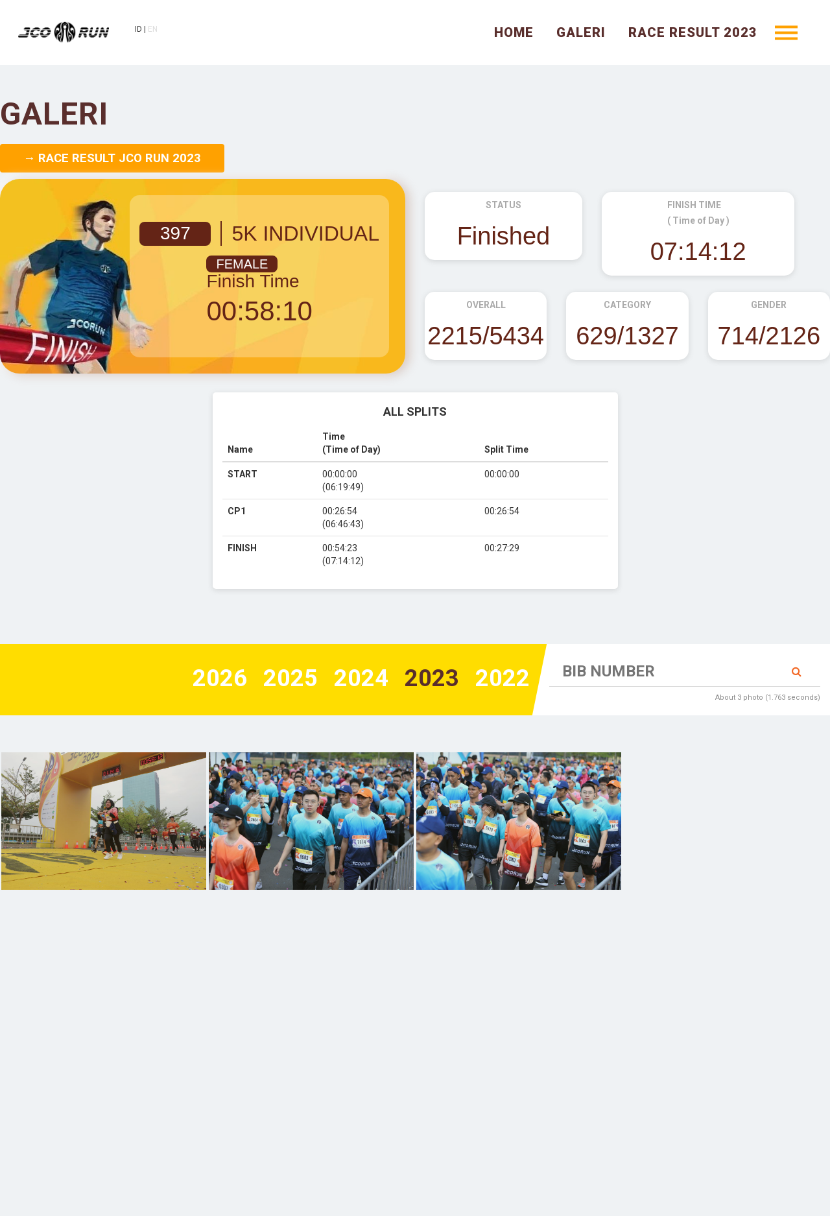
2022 (502, 678)
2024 (361, 678)
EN (153, 29)
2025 (290, 678)
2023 (432, 678)
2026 (220, 678)
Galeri (581, 32)
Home (514, 32)
